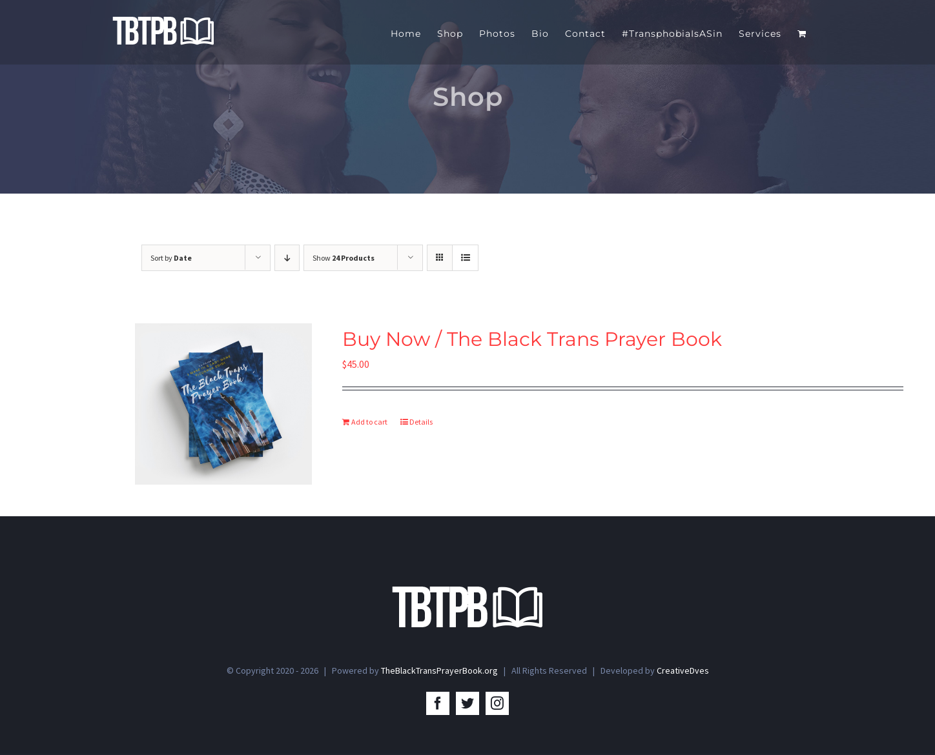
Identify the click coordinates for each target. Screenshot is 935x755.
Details (421, 422)
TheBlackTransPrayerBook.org (439, 672)
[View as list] (465, 257)
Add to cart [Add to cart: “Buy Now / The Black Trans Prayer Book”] (369, 422)
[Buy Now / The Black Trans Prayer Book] (223, 404)
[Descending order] (287, 258)
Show (344, 258)
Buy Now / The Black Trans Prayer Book (532, 339)
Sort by (171, 258)
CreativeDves (683, 672)
